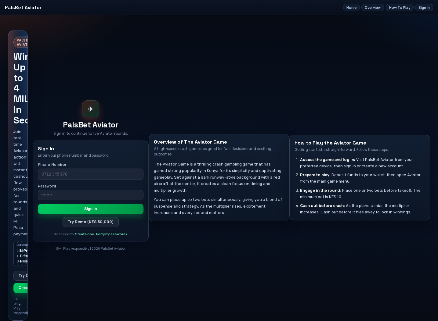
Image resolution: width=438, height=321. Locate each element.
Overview (373, 7)
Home (351, 7)
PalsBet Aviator (23, 7)
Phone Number (52, 164)
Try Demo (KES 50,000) (90, 221)
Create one (84, 234)
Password (47, 186)
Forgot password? (112, 234)
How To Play (399, 7)
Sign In (424, 7)
